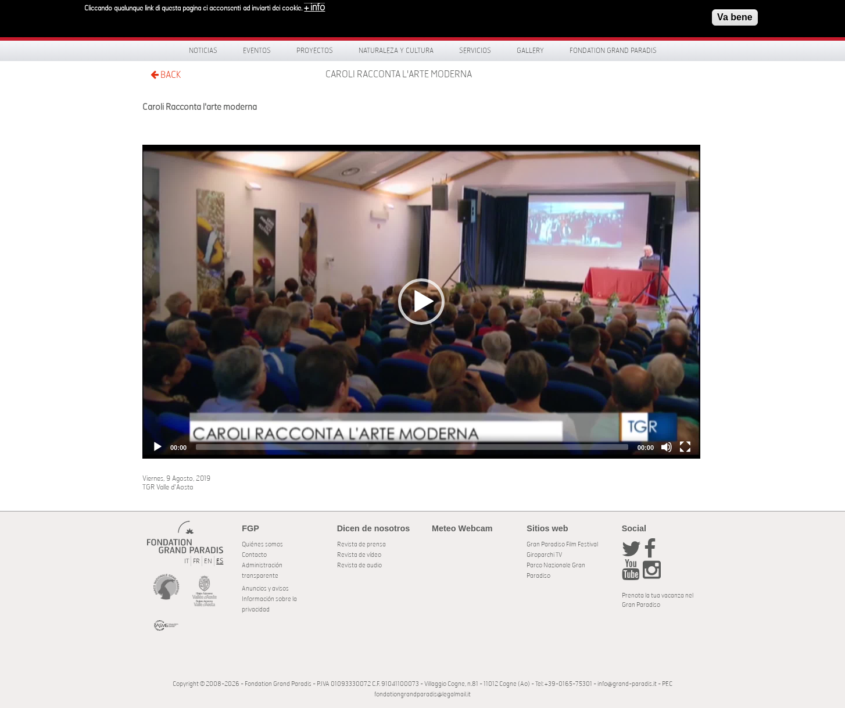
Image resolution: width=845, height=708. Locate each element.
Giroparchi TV (544, 555)
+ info (314, 7)
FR (196, 561)
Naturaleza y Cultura (396, 50)
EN (208, 561)
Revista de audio (359, 565)
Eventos (257, 50)
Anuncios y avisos (265, 588)
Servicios (475, 50)
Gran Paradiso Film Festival (562, 544)
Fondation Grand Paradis (613, 50)
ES (219, 561)
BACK (166, 75)
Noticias (203, 50)
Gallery (530, 50)
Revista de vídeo (359, 555)
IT (186, 561)
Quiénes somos (262, 544)
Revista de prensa (361, 544)
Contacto (254, 555)
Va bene (734, 17)
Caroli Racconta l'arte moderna (398, 74)
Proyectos (314, 50)
